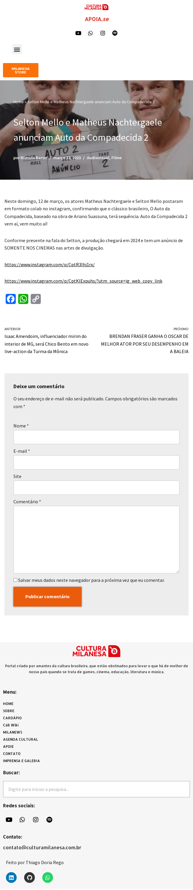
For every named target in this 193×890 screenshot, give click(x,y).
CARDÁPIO (14, 719)
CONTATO (12, 754)
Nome (21, 426)
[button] (17, 49)
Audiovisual (98, 158)
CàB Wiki (10, 726)
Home (18, 102)
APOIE (8, 747)
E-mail (21, 452)
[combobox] (96, 790)
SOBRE (8, 711)
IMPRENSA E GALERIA (21, 761)
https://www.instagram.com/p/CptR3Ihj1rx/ (49, 265)
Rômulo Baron (34, 158)
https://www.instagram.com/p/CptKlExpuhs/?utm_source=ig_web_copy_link (83, 281)
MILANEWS (14, 733)
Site (17, 477)
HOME (8, 704)
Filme (116, 158)
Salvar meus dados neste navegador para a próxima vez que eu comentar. (91, 581)
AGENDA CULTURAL (20, 740)
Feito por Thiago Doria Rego (35, 863)
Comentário (27, 502)
